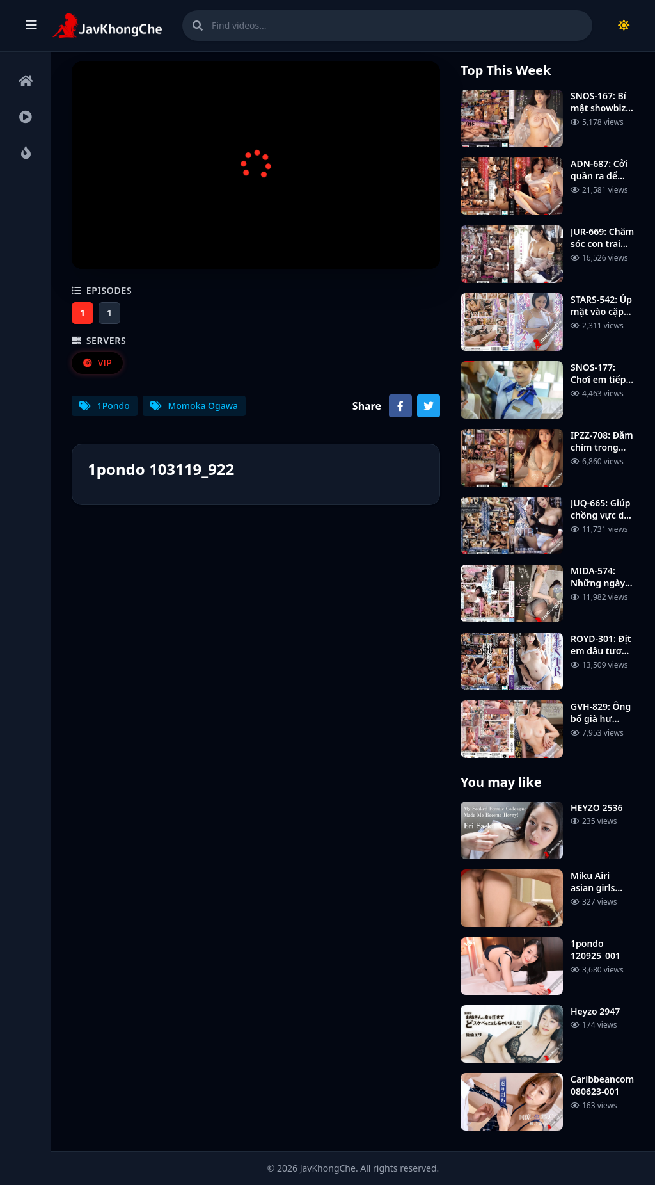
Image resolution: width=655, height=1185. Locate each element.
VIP (97, 363)
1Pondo (104, 405)
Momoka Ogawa (194, 405)
